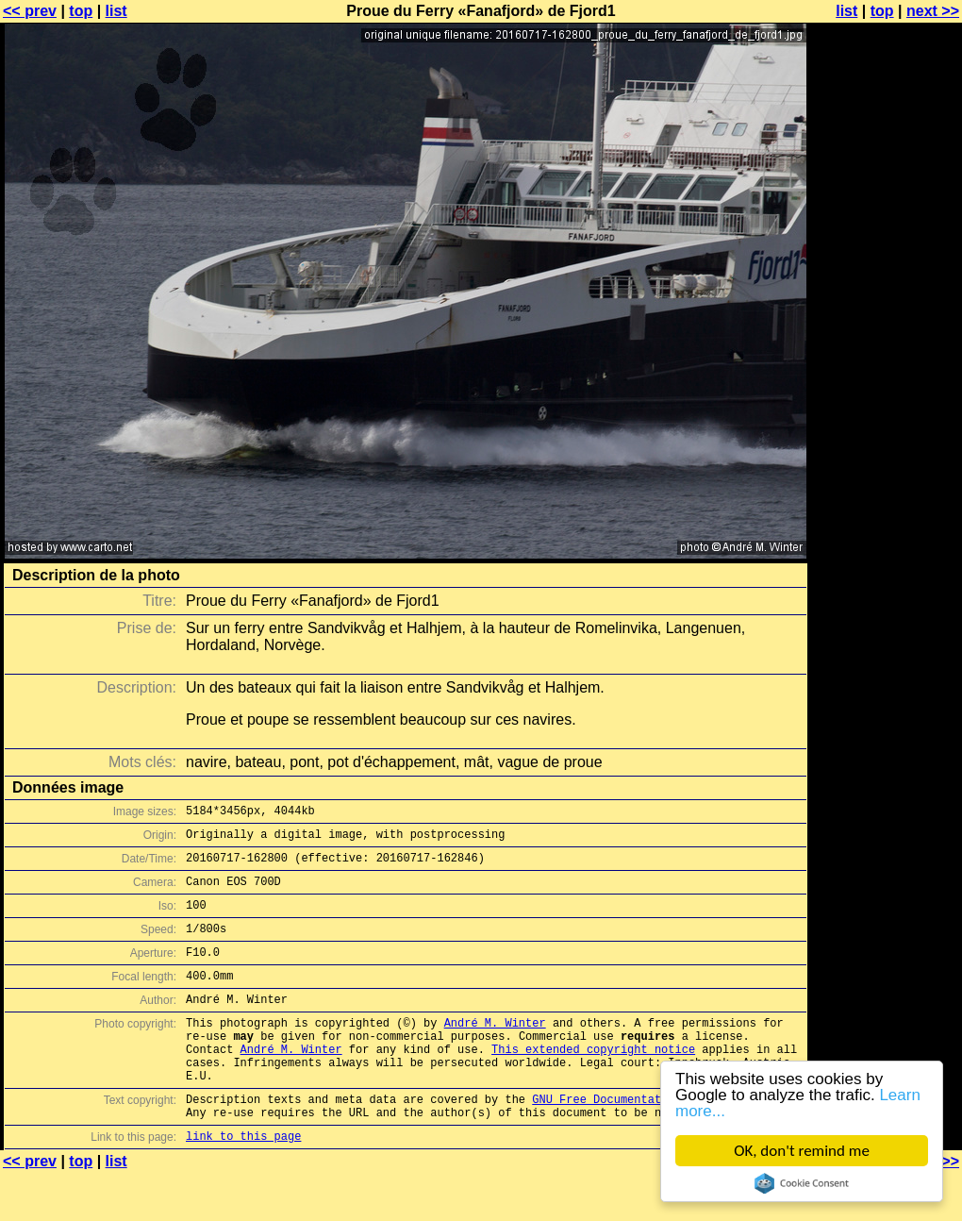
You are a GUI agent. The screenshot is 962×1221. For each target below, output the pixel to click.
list (116, 11)
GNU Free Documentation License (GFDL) (657, 1141)
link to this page (243, 1184)
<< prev (30, 11)
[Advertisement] (885, 467)
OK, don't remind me (802, 1151)
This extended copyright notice (593, 1083)
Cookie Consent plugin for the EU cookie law (802, 1183)
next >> (932, 11)
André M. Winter (495, 1051)
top (80, 11)
